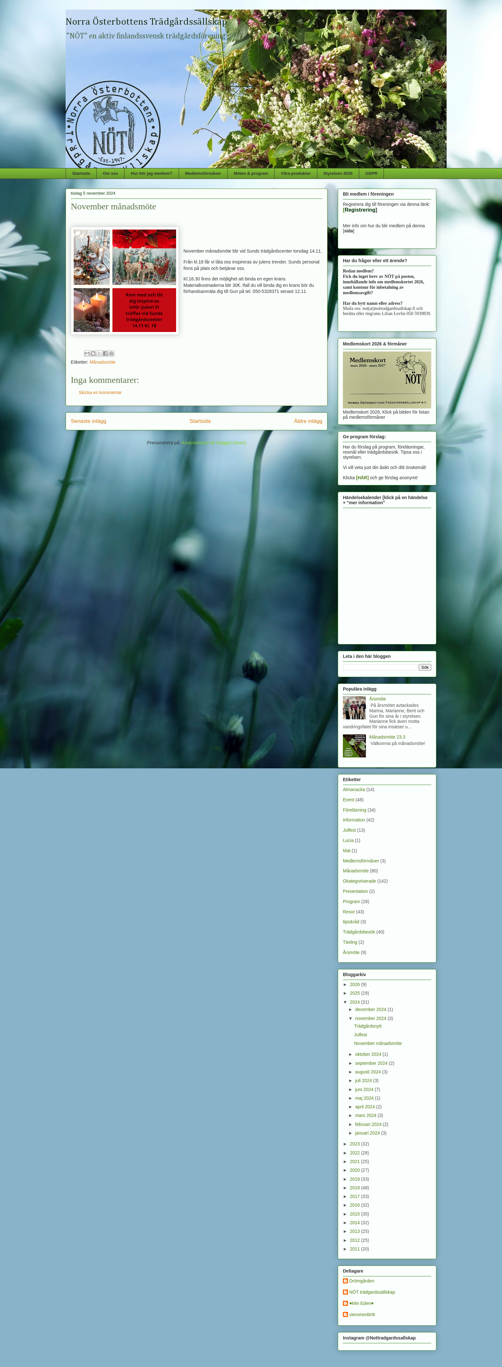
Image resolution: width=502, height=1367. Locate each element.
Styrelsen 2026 (337, 173)
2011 (355, 1248)
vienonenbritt (362, 1314)
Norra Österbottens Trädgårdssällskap (146, 22)
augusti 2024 (368, 1071)
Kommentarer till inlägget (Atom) (214, 442)
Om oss (110, 173)
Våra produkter (296, 173)
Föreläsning (354, 810)
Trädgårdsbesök (359, 931)
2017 (355, 1196)
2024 (355, 1002)
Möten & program (251, 173)
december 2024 (371, 1009)
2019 (355, 1179)
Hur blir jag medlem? (151, 173)
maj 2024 (365, 1098)
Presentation (355, 891)
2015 (355, 1214)
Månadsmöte (103, 362)
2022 (355, 1152)
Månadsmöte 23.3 (387, 737)
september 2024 (372, 1063)
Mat (346, 850)
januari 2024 (368, 1133)
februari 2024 (369, 1124)
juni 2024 (365, 1089)
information (354, 819)
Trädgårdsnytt (368, 1026)
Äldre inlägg (308, 421)
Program (351, 901)
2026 (355, 984)
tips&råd (351, 921)
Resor (349, 911)
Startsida (81, 173)
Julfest (349, 830)
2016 (355, 1205)
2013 (355, 1231)
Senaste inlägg (88, 421)
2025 (355, 993)
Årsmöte (377, 698)
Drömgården (361, 1280)
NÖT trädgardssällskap (372, 1292)
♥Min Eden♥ (361, 1303)
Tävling (350, 942)
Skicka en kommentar (100, 392)
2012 (355, 1240)
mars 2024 (366, 1115)
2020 (355, 1170)
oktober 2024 (369, 1054)
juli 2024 (364, 1080)
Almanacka (354, 789)
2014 (355, 1222)
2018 (355, 1187)
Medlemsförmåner (203, 173)
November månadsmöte (378, 1043)
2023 (355, 1143)
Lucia (348, 840)
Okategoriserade (359, 881)
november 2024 (371, 1018)
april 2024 (365, 1106)
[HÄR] (362, 477)
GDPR (371, 173)
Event (348, 799)
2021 (355, 1161)
